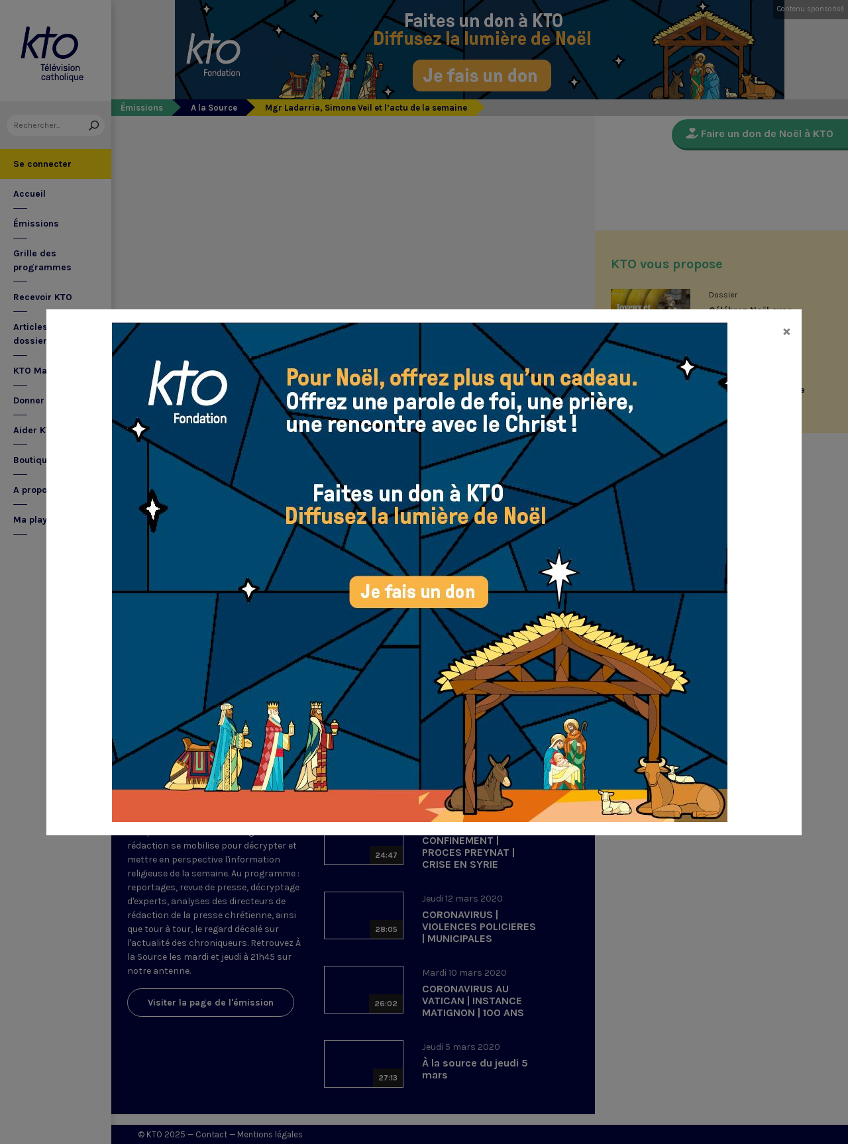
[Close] (786, 330)
